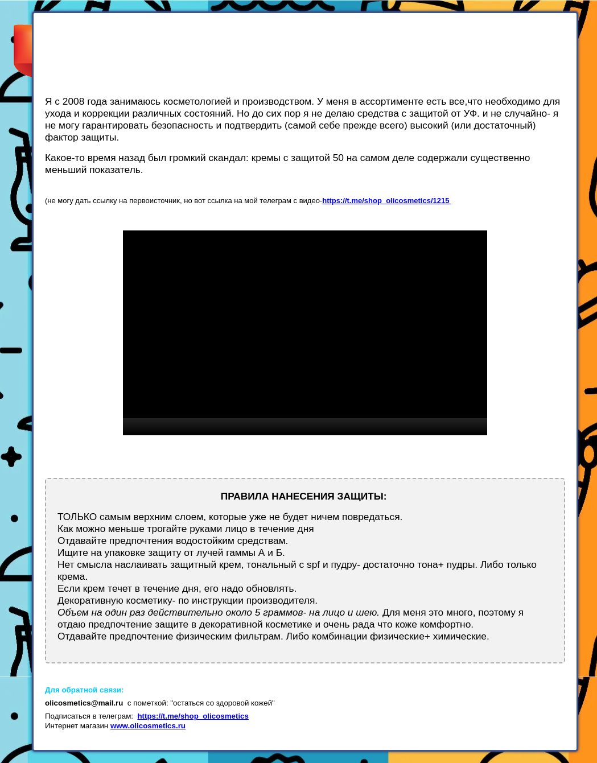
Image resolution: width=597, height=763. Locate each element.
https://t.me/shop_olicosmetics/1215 (386, 200)
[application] (305, 332)
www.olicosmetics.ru (148, 725)
